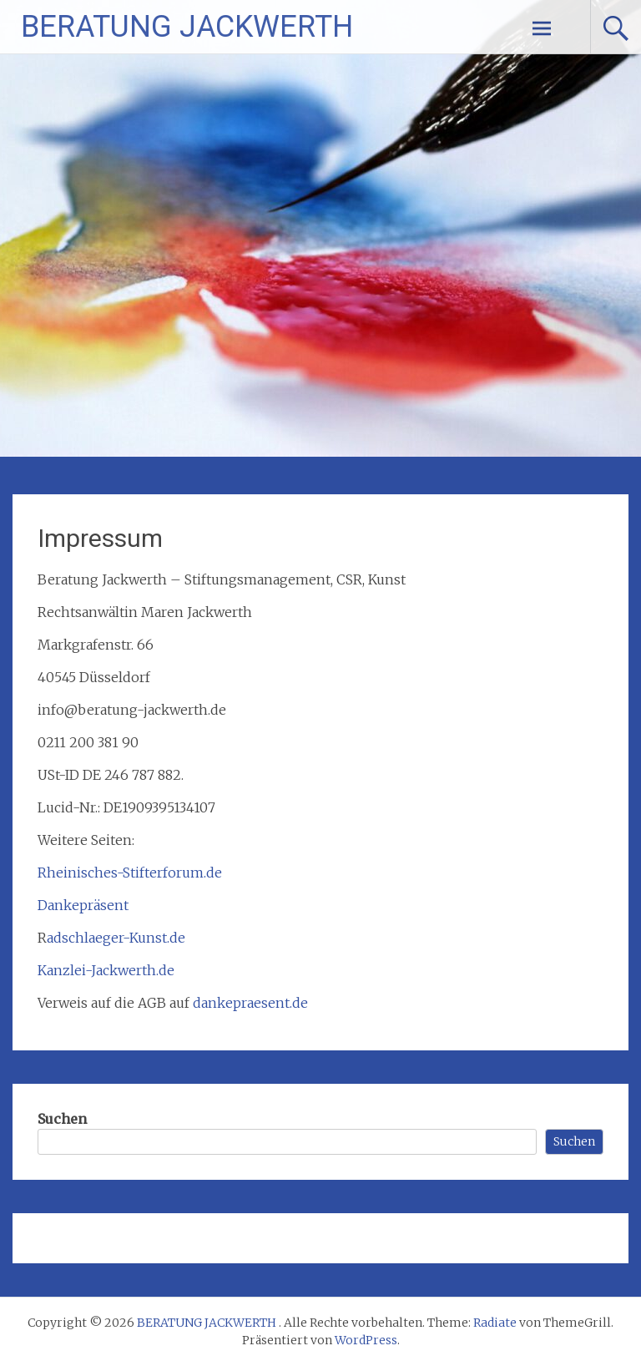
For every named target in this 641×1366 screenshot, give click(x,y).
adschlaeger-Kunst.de (116, 937)
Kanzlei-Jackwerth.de (106, 970)
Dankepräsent (83, 905)
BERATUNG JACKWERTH (187, 26)
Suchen (62, 1119)
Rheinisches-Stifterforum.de (130, 872)
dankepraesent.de (250, 1002)
